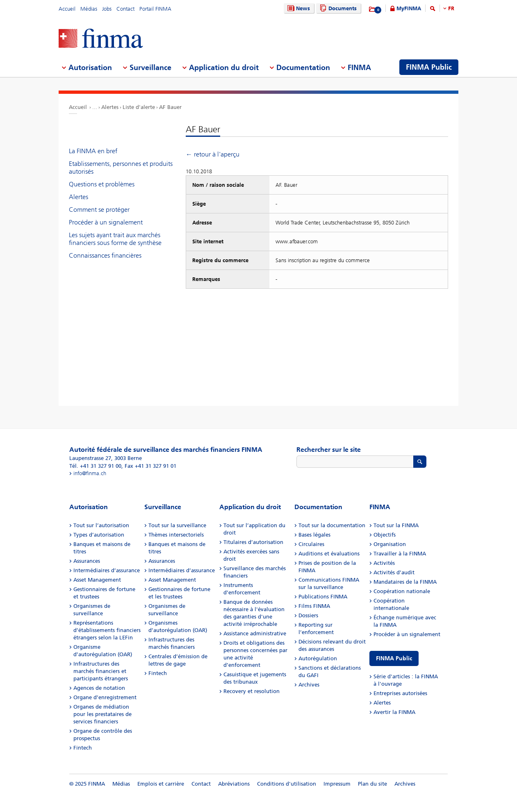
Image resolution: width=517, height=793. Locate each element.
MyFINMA (408, 8)
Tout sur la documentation (331, 525)
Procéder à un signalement (106, 222)
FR (451, 8)
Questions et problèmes (101, 184)
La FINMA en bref (93, 151)
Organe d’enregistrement (105, 697)
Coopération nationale (402, 591)
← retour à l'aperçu (212, 154)
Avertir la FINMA (394, 712)
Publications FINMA (322, 597)
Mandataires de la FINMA (405, 582)
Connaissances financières (105, 255)
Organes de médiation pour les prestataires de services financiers (102, 714)
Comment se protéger (99, 209)
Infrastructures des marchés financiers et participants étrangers (100, 671)
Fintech (82, 748)
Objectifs (385, 535)
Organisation (390, 544)
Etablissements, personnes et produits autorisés (121, 167)
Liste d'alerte (139, 107)
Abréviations (234, 784)
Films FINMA (314, 606)
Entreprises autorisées (400, 693)
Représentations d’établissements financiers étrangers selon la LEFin (107, 630)
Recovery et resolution (251, 691)
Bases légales (314, 535)
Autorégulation (317, 658)
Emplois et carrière (160, 784)
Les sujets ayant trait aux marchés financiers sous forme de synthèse (115, 239)
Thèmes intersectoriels (176, 535)
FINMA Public (394, 658)
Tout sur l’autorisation (101, 525)
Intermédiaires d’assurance (106, 570)
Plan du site (372, 784)
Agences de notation (99, 688)
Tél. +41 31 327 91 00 (95, 466)
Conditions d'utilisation (286, 784)
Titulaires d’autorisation (253, 542)
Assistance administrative (254, 633)
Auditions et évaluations (329, 554)
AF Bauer (170, 107)
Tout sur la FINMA (396, 525)
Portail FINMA (155, 9)
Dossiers (308, 615)
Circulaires (311, 544)
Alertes (109, 107)
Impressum (337, 784)
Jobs (107, 9)
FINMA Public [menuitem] (429, 67)
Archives (308, 685)
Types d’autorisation (98, 535)
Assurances (86, 561)
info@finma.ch (89, 473)
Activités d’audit (394, 572)
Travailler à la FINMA (400, 554)
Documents (337, 8)
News (297, 8)
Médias (88, 9)
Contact (125, 9)
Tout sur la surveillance (177, 525)
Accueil (67, 9)
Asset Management (97, 580)
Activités (384, 563)
